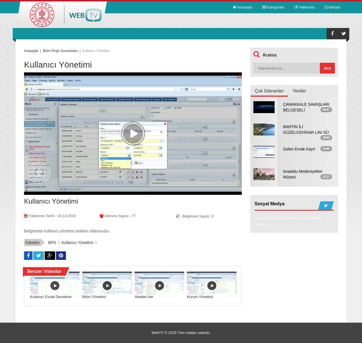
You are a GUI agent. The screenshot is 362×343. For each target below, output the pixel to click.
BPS (52, 242)
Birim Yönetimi (94, 297)
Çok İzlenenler (269, 91)
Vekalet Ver (144, 297)
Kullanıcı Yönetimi (77, 242)
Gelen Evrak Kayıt (299, 149)
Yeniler (299, 91)
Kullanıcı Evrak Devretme (51, 297)
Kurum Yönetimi (200, 297)
